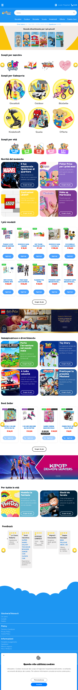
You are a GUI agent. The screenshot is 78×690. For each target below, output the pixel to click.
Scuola (44, 19)
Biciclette (36, 19)
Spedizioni (4, 644)
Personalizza (39, 680)
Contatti (3, 619)
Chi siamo (4, 617)
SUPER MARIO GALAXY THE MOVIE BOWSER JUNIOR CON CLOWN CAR (26, 549)
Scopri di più (27, 185)
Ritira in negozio (6, 647)
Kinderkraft (53, 19)
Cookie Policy (5, 634)
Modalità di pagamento (9, 642)
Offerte (62, 19)
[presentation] (2, 65)
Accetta (39, 684)
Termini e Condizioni (8, 629)
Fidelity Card (71, 19)
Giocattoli (18, 19)
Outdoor (27, 19)
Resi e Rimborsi (6, 649)
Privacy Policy (5, 632)
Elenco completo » (39, 302)
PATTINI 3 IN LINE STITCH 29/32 (29, 427)
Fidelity (3, 621)
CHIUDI (4, 656)
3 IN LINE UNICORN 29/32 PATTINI (49, 427)
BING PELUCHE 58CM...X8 (63, 542)
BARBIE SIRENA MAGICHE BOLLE (68, 427)
